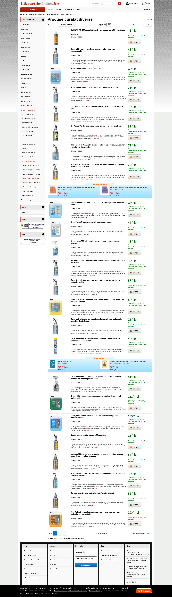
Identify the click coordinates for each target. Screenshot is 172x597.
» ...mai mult (89, 63)
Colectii (23, 56)
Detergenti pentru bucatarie (32, 170)
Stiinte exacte (25, 96)
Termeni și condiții (29, 550)
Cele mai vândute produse (109, 550)
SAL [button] (23, 234)
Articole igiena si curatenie (31, 165)
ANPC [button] (24, 219)
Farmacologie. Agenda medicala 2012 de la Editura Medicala (137, 567)
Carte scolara (25, 47)
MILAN (23, 212)
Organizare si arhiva (28, 157)
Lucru (24, 148)
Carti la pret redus (26, 33)
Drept (23, 60)
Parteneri (53, 564)
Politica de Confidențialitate (32, 559)
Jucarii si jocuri (25, 38)
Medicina (24, 83)
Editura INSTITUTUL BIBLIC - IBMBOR (120, 364)
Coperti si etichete (28, 131)
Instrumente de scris (28, 144)
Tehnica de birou (27, 195)
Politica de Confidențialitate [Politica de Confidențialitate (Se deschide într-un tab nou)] (77, 591)
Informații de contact (30, 577)
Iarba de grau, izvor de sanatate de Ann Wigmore (137, 581)
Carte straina (25, 24)
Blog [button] (128, 546)
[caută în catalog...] (103, 3)
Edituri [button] (24, 207)
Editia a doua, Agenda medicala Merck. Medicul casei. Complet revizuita (137, 574)
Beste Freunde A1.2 (65, 361)
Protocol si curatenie (29, 161)
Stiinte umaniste (26, 101)
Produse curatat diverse (31, 178)
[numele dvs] (86, 552)
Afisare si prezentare (28, 118)
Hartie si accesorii (27, 140)
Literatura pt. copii (26, 74)
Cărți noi (52, 550)
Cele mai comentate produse (110, 555)
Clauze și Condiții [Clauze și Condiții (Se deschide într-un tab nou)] (95, 591)
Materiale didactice (27, 105)
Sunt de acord (143, 591)
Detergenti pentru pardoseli (31, 174)
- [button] (43, 20)
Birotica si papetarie (28, 110)
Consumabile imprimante (30, 127)
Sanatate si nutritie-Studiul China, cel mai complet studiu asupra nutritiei (137, 560)
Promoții (52, 555)
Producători (53, 559)
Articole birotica (27, 123)
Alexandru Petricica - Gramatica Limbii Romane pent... (76, 187)
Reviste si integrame (27, 200)
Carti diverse (25, 51)
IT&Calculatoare (26, 65)
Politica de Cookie (30, 555)
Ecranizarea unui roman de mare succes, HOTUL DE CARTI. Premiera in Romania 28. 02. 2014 (138, 552)
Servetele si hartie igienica (31, 187)
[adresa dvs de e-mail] (86, 558)
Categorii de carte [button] (28, 20)
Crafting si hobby (27, 135)
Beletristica (24, 42)
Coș (145, 3)
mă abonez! (86, 565)
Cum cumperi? (28, 564)
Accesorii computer (28, 114)
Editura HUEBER (62, 364)
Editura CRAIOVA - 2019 (65, 190)
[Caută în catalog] (119, 3)
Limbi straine (25, 69)
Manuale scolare (26, 78)
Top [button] (102, 546)
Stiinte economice (26, 92)
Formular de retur (55, 568)
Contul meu (131, 3)
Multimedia (24, 87)
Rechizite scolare (27, 191)
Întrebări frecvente (30, 573)
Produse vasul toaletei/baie (31, 182)
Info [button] (25, 546)
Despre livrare (28, 568)
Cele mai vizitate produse (109, 559)
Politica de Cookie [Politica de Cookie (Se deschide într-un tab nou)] (60, 591)
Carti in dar (24, 29)
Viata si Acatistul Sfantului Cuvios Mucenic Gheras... (128, 361)
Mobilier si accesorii (28, 152)
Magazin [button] (53, 546)
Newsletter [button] (79, 546)
